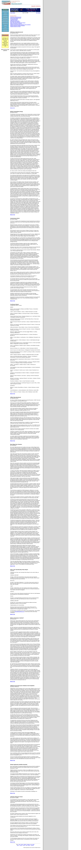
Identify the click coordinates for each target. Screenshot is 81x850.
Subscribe (32, 845)
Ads (31, 844)
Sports (22, 844)
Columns (21, 845)
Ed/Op (24, 845)
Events (33, 844)
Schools (25, 844)
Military (18, 845)
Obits (26, 845)
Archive (29, 845)
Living (19, 844)
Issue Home (12, 12)
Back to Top (12, 107)
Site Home (38, 12)
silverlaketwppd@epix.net (19, 611)
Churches (28, 844)
